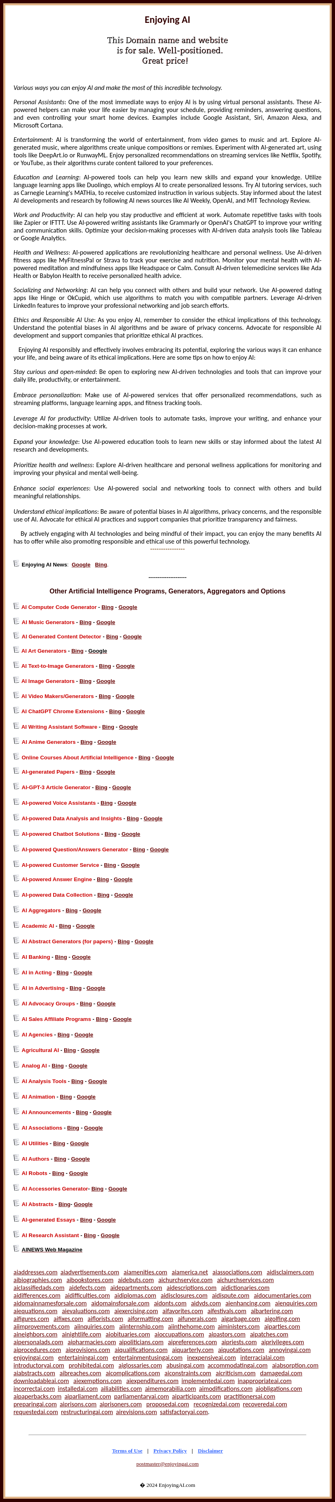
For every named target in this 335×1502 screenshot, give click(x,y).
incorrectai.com (34, 1388)
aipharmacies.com (92, 1342)
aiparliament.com (88, 1396)
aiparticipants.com (196, 1396)
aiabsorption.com (295, 1365)
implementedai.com (207, 1381)
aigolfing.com (282, 1319)
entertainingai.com (83, 1357)
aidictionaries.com (245, 1288)
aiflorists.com (105, 1319)
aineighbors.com (35, 1334)
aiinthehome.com (191, 1326)
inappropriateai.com (265, 1381)
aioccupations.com (179, 1334)
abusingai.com (185, 1365)
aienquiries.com (296, 1303)
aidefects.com (87, 1288)
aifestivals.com (227, 1311)
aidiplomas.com (135, 1295)
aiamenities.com (146, 1272)
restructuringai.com (87, 1412)
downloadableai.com (41, 1381)
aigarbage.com (240, 1319)
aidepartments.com (136, 1288)
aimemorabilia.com (170, 1388)
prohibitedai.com (91, 1365)
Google (80, 565)
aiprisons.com (78, 1404)
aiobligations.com (278, 1388)
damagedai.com (281, 1373)
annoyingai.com (290, 1350)
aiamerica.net (190, 1272)
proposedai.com (167, 1404)
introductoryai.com (38, 1365)
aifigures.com (31, 1319)
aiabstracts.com (34, 1373)
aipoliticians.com (141, 1342)
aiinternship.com (141, 1326)
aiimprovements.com (41, 1326)
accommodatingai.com (238, 1365)
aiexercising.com (136, 1311)
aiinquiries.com (94, 1326)
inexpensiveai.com (211, 1357)
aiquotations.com (241, 1350)
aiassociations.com (237, 1272)
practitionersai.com (249, 1396)
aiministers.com (239, 1326)
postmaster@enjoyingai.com (167, 1464)
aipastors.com (227, 1334)
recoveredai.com (265, 1404)
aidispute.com (231, 1295)
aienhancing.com (248, 1303)
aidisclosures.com (184, 1295)
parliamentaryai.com (141, 1396)
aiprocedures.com (37, 1350)
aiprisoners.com (121, 1404)
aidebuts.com (136, 1280)
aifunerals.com (197, 1319)
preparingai (28, 1404)
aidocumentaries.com (282, 1295)
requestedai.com (35, 1412)
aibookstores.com (90, 1280)
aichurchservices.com (245, 1280)
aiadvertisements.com (89, 1272)
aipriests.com (239, 1342)
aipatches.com (269, 1334)
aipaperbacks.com (37, 1396)
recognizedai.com (217, 1404)
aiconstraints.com (188, 1373)
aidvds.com (206, 1303)
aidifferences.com (36, 1295)
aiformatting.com (150, 1319)
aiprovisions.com (87, 1350)
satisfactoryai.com (184, 1412)
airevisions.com (136, 1412)
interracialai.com (262, 1357)
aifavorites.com (183, 1311)
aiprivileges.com (282, 1342)
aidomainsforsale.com (120, 1303)
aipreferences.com (192, 1342)
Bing (101, 565)
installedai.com (78, 1388)
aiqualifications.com (141, 1350)
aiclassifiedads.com (39, 1288)
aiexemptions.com (98, 1381)
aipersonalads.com (38, 1342)
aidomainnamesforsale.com (50, 1303)
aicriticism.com (236, 1373)
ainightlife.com (81, 1334)
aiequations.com (35, 1311)
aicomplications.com (133, 1373)
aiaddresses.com (35, 1272)
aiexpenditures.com (152, 1381)
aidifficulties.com (87, 1295)
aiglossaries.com (140, 1365)
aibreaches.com (80, 1373)
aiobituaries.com (128, 1334)
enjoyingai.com (33, 1357)
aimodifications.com (225, 1388)
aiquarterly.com (193, 1350)
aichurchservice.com (185, 1280)
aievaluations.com (85, 1311)
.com (50, 1404)
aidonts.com (170, 1303)
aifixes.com (68, 1319)
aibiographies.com (37, 1280)
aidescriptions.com (192, 1288)
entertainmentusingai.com (147, 1357)
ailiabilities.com (121, 1388)
